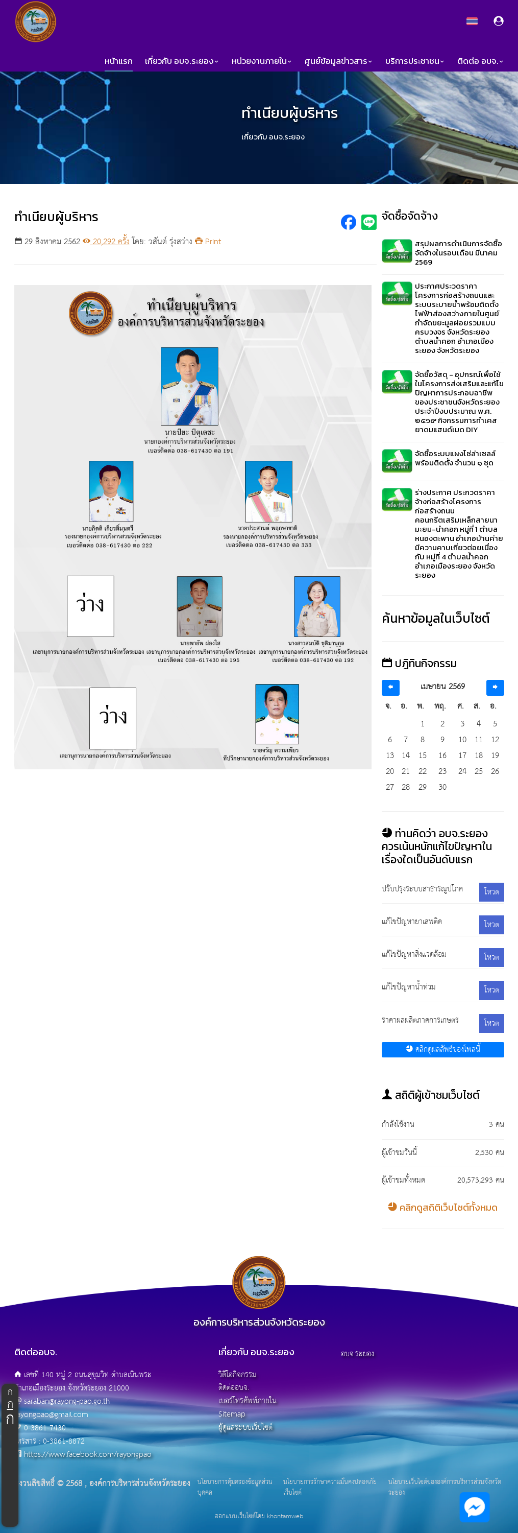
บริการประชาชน (415, 61)
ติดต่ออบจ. (233, 1388)
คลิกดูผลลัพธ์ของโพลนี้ (443, 1049)
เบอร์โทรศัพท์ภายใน (247, 1401)
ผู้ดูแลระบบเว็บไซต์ (245, 1427)
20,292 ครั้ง (106, 241)
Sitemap (231, 1414)
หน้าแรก (119, 61)
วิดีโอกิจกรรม (237, 1375)
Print (208, 241)
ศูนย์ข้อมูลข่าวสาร (339, 61)
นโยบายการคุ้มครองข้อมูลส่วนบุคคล (235, 1488)
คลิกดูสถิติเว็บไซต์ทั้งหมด (443, 1207)
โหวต (491, 892)
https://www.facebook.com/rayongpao (88, 1454)
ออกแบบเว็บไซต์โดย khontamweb (259, 1516)
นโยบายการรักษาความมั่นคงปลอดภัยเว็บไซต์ (330, 1488)
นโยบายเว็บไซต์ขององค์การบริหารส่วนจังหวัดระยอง (444, 1488)
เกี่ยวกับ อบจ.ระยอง (182, 61)
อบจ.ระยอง (357, 1354)
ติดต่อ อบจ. (480, 61)
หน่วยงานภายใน (262, 61)
